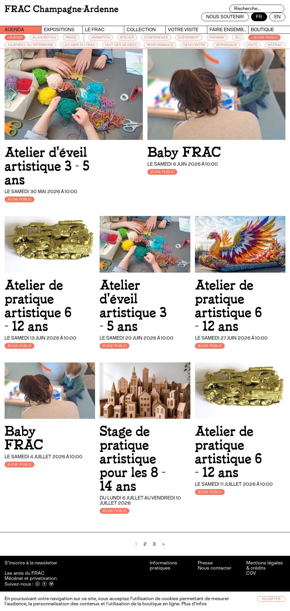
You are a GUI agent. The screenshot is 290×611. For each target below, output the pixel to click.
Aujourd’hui (44, 37)
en (277, 16)
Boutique (262, 29)
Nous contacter (214, 568)
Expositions (59, 29)
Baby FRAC (184, 152)
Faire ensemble (229, 29)
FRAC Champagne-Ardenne (62, 9)
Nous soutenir (225, 16)
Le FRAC (94, 29)
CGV (251, 573)
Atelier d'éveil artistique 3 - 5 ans (47, 166)
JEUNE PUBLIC (19, 199)
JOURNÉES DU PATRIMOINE (30, 45)
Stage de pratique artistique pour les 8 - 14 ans (132, 458)
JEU (238, 37)
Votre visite (183, 29)
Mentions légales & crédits (264, 565)
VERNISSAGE (226, 45)
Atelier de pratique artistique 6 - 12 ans (38, 305)
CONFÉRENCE (156, 37)
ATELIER (127, 37)
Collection (141, 29)
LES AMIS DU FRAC (79, 45)
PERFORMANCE (160, 45)
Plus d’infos (193, 603)
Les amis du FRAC (24, 573)
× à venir (15, 37)
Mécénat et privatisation (31, 578)
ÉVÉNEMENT (189, 37)
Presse (205, 563)
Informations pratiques (163, 565)
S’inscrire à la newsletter (31, 563)
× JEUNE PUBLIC (264, 37)
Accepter (271, 599)
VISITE (252, 45)
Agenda (14, 29)
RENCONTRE (194, 45)
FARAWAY (217, 37)
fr (259, 16)
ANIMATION (100, 37)
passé (71, 37)
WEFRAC (274, 45)
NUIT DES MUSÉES (121, 45)
